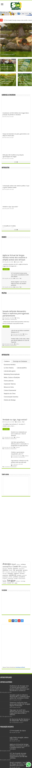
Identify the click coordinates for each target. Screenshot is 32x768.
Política (4, 293)
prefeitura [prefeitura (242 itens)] (15, 577)
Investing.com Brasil (20, 667)
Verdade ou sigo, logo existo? (15, 420)
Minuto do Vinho (9, 387)
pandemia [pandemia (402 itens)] (12, 575)
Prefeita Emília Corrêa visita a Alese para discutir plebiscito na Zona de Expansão (20, 340)
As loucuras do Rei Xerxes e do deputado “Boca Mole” (20, 720)
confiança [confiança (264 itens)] (23, 564)
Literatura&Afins (22, 368)
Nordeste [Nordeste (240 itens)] (22, 573)
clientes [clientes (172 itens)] (18, 564)
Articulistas (5, 168)
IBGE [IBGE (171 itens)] (4, 572)
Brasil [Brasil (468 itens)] (14, 564)
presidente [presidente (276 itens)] (22, 577)
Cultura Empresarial (10, 390)
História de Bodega (9, 400)
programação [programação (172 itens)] (10, 578)
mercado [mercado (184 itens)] (5, 573)
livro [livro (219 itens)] (24, 572)
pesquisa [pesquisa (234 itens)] (19, 575)
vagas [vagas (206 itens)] (16, 583)
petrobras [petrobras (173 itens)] (24, 575)
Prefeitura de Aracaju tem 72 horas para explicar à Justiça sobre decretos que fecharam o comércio (19, 688)
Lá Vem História (8, 368)
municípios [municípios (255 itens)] (10, 573)
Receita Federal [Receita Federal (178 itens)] (22, 578)
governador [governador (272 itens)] (19, 570)
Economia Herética (9, 364)
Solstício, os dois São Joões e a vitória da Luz (14, 186)
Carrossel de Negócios (9, 95)
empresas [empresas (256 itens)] (15, 568)
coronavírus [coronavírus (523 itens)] (7, 567)
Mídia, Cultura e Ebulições (12, 377)
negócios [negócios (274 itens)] (16, 573)
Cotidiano (7, 361)
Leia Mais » (6, 269)
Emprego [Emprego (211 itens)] (10, 568)
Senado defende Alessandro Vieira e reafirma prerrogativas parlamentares (16, 313)
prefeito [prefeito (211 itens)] (11, 577)
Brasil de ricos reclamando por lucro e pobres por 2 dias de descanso (19, 433)
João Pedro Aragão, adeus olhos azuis (19, 738)
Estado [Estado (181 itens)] (10, 570)
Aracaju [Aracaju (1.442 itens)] (7, 564)
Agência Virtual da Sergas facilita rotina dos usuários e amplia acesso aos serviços (25, 64)
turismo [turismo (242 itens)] (9, 583)
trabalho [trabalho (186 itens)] (5, 583)
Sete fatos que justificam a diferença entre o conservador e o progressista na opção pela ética (20, 444)
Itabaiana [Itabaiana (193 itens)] (20, 572)
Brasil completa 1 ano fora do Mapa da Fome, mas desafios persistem (18, 283)
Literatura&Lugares (9, 371)
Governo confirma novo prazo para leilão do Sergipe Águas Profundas (20, 704)
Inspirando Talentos (10, 384)
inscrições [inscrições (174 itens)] (7, 572)
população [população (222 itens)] (5, 577)
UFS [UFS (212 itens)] (13, 583)
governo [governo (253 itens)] (25, 570)
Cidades (4, 237)
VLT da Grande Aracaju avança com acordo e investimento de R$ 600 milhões (20, 275)
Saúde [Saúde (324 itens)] (4, 581)
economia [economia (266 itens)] (24, 567)
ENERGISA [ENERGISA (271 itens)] (5, 570)
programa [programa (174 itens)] (5, 578)
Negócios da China (9, 393)
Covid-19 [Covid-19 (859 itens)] (16, 566)
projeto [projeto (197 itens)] (16, 578)
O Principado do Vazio (8, 54)
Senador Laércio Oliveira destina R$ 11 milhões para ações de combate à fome (20, 696)
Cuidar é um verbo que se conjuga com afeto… (15, 205)
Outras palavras (8, 381)
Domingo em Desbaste (20, 361)
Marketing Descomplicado (12, 374)
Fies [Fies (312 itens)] (14, 570)
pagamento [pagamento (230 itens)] (5, 575)
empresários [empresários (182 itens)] (21, 568)
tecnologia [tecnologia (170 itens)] (23, 581)
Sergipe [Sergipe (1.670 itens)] (11, 580)
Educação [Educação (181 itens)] (5, 568)
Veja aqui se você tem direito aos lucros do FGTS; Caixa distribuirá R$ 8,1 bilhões (19, 712)
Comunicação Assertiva (11, 397)
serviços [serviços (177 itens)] (18, 581)
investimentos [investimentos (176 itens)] (14, 572)
